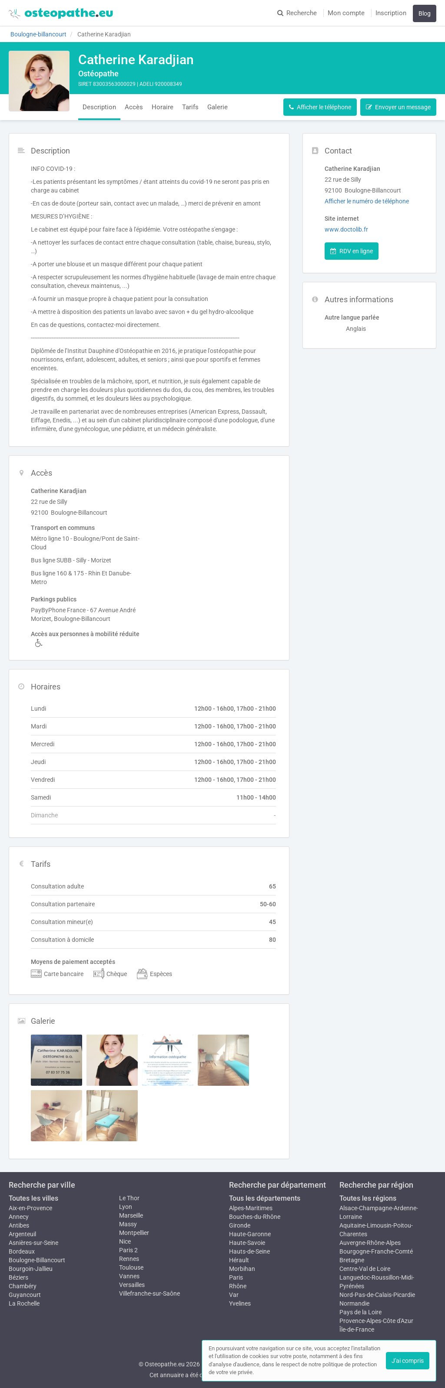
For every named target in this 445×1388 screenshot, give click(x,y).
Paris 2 (128, 1250)
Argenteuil (22, 1234)
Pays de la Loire (360, 1312)
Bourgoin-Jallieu (31, 1268)
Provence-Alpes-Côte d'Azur (376, 1320)
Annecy (19, 1216)
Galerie (217, 107)
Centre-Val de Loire (364, 1268)
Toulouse (131, 1267)
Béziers (18, 1277)
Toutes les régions (367, 1198)
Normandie (354, 1303)
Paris (236, 1277)
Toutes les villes (33, 1198)
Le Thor (129, 1198)
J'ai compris (408, 1360)
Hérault (239, 1260)
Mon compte (346, 13)
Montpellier (134, 1232)
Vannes (129, 1276)
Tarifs (190, 107)
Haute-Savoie (247, 1242)
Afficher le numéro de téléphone (367, 201)
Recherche (297, 13)
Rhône (237, 1286)
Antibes (19, 1225)
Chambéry (23, 1286)
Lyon (125, 1206)
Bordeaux (22, 1251)
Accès (134, 107)
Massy (128, 1224)
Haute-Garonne (250, 1234)
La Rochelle (24, 1303)
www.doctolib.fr (346, 229)
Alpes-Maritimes (250, 1208)
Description (99, 107)
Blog (424, 13)
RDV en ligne (351, 251)
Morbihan (242, 1268)
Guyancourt (25, 1294)
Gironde (239, 1225)
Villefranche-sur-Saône (149, 1293)
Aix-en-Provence (30, 1208)
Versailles (132, 1284)
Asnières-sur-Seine (33, 1242)
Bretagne (351, 1260)
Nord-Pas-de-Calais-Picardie (377, 1294)
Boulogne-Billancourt (37, 1260)
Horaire (162, 107)
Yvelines (240, 1303)
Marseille (131, 1215)
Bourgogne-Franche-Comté (376, 1251)
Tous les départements (264, 1198)
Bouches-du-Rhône (254, 1216)
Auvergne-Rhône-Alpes (370, 1242)
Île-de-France (356, 1329)
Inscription (390, 13)
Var (234, 1294)
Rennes (129, 1258)
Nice (125, 1241)
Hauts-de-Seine (249, 1251)
